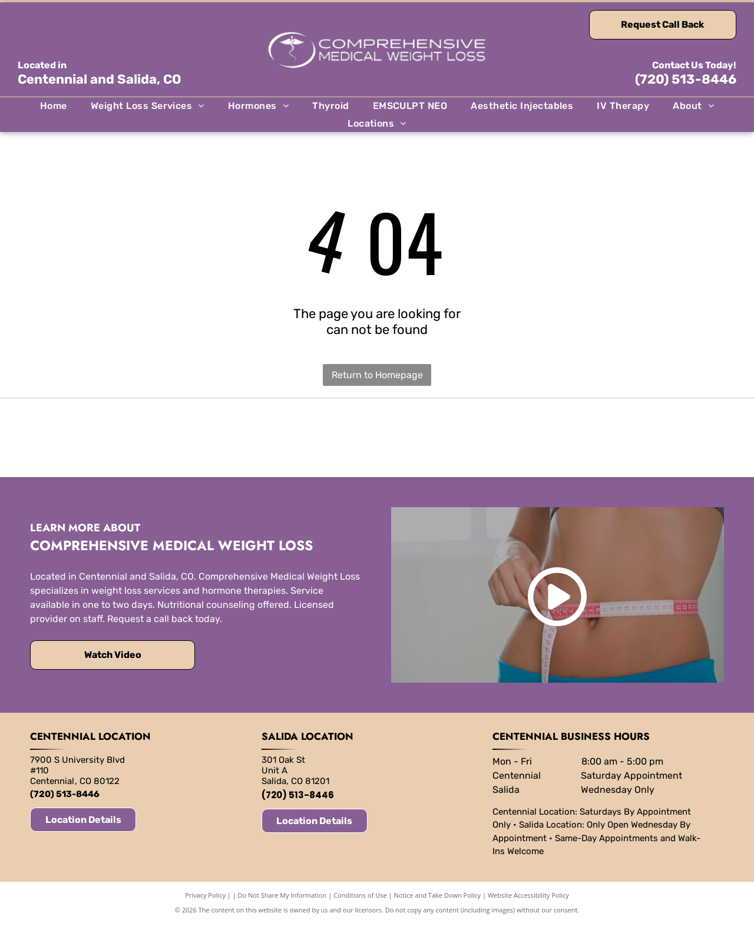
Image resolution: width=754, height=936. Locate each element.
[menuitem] (53, 105)
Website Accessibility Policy (528, 908)
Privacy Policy (205, 908)
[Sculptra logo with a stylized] (550, 444)
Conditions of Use (360, 908)
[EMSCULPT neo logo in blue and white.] (203, 444)
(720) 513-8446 (685, 79)
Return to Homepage (377, 375)
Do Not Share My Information (282, 908)
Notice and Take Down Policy (437, 908)
